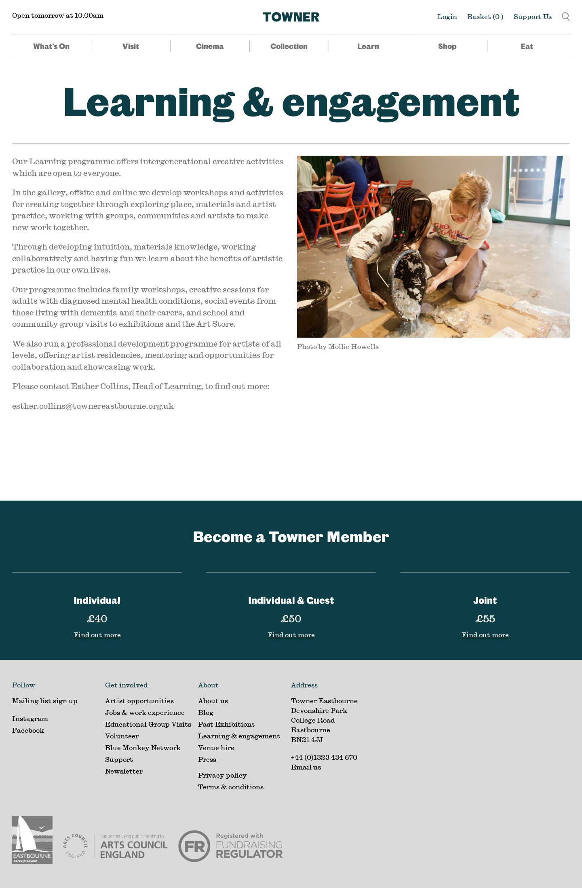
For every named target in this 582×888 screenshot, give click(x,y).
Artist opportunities (139, 700)
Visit (130, 46)
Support (119, 759)
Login (447, 16)
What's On (51, 46)
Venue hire (216, 747)
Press (207, 759)
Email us (306, 767)
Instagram (30, 718)
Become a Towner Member (291, 536)
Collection (289, 46)
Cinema (210, 46)
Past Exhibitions (226, 724)
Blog (205, 712)
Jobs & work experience (145, 712)
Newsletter (124, 771)
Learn (368, 46)
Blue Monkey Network (143, 747)
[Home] (291, 17)
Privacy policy (222, 775)
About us (213, 700)
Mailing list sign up (45, 700)
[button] (566, 15)
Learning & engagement (291, 101)
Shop (447, 46)
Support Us (533, 16)
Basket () (485, 16)
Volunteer (122, 736)
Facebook (28, 730)
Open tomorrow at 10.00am (57, 15)
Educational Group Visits (148, 724)
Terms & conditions (231, 787)
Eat (527, 46)
